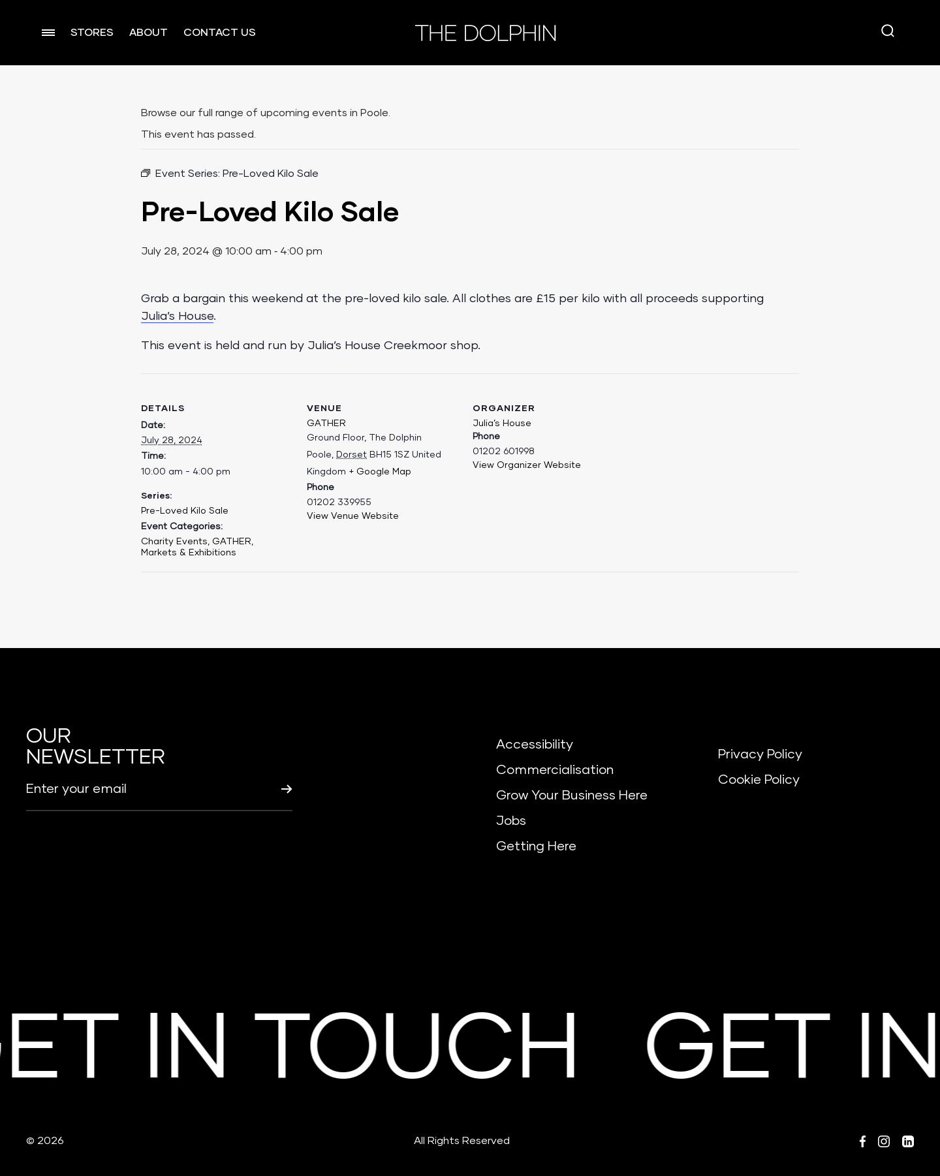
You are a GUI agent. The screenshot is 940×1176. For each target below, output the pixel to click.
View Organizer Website (527, 465)
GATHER (231, 541)
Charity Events (174, 541)
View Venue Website (353, 516)
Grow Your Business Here (572, 795)
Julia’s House (177, 316)
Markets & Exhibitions (188, 552)
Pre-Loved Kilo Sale (184, 511)
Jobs (511, 821)
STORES (92, 32)
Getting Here (536, 846)
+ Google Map (380, 471)
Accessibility (534, 744)
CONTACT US (219, 32)
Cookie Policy (759, 779)
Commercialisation (555, 770)
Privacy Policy (760, 754)
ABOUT (148, 32)
